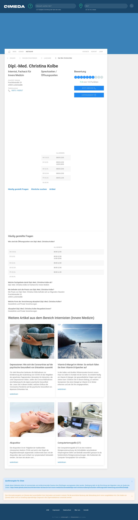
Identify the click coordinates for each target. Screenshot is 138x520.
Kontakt (94, 51)
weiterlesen (14, 394)
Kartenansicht (89, 95)
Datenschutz (67, 510)
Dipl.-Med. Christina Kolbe (63, 58)
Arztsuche (29, 51)
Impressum (56, 510)
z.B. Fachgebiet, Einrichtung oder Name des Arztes (48, 9)
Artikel (52, 189)
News (14, 51)
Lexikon (21, 51)
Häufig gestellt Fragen (18, 189)
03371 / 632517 (17, 90)
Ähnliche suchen (39, 189)
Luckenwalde (46, 58)
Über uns (77, 510)
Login (101, 51)
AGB (47, 510)
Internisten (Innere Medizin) (28, 58)
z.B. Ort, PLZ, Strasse (90, 9)
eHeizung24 (64, 517)
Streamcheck (74, 517)
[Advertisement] (69, 31)
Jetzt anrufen (89, 88)
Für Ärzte (86, 51)
